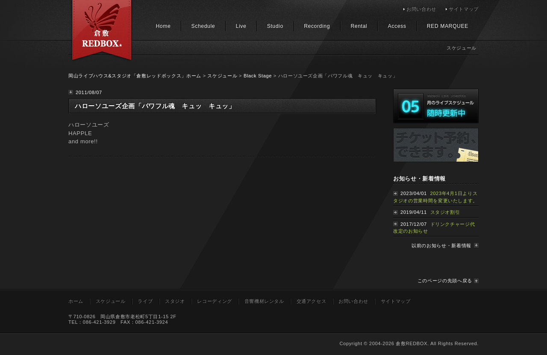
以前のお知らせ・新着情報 (441, 245)
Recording (317, 26)
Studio (275, 26)
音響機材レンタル (264, 301)
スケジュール (222, 75)
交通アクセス (311, 301)
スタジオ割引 (445, 212)
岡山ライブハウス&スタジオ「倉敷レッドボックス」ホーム (134, 75)
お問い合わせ (421, 9)
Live (241, 26)
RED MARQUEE (447, 26)
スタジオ (175, 301)
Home (163, 26)
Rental (358, 26)
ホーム (75, 301)
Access (397, 26)
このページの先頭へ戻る (445, 280)
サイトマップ (464, 9)
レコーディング (214, 301)
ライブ (145, 301)
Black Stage (258, 75)
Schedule (203, 26)
